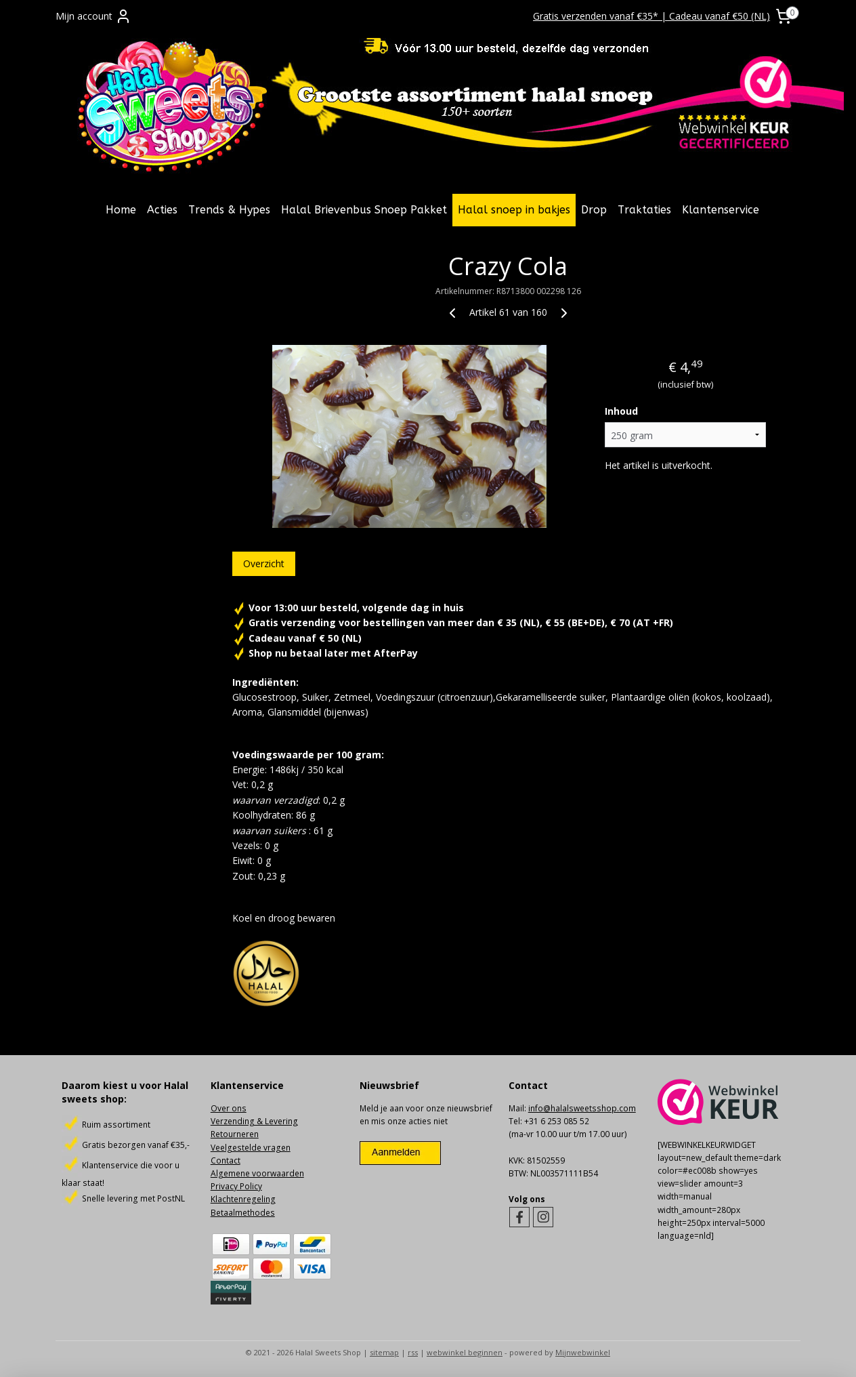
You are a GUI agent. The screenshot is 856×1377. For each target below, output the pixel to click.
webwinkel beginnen (464, 1352)
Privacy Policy (236, 1186)
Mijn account (93, 16)
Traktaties (644, 209)
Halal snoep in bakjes (514, 209)
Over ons (229, 1108)
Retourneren (235, 1134)
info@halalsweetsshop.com (582, 1108)
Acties (162, 209)
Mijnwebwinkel (582, 1352)
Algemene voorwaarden (257, 1173)
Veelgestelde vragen (251, 1147)
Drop (594, 209)
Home (121, 209)
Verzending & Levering (254, 1121)
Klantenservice (720, 209)
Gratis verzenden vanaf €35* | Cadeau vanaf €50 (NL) (651, 15)
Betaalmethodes (243, 1212)
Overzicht (263, 563)
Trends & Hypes (229, 209)
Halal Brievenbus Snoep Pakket (364, 209)
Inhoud (621, 411)
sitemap (384, 1352)
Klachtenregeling (243, 1199)
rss (413, 1352)
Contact (225, 1160)
